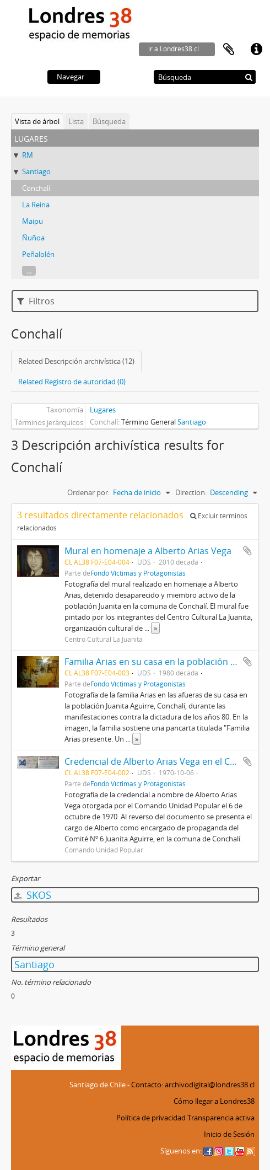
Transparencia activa (221, 1118)
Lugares (103, 410)
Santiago (36, 171)
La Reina (36, 205)
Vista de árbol (37, 121)
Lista (76, 121)
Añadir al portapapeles (247, 550)
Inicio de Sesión (229, 1134)
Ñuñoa (33, 238)
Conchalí (36, 188)
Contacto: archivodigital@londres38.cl (193, 1085)
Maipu (32, 221)
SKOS (32, 894)
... (28, 271)
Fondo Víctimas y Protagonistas (138, 572)
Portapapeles (228, 49)
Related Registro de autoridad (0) (72, 382)
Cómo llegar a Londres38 (214, 1101)
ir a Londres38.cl (173, 48)
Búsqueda (109, 121)
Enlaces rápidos (256, 49)
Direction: (191, 492)
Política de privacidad (151, 1118)
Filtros (36, 301)
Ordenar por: (88, 492)
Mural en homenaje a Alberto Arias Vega (147, 551)
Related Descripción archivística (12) (76, 361)
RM (27, 155)
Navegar (70, 77)
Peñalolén (38, 254)
